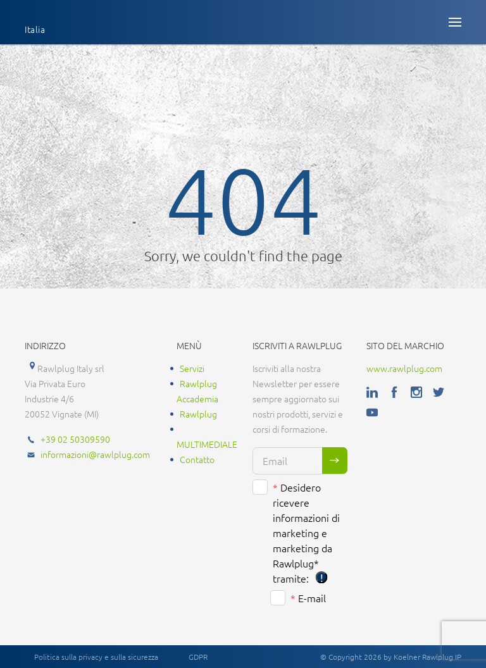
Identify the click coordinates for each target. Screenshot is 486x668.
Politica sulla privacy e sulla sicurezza (96, 657)
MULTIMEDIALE (207, 444)
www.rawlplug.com (404, 368)
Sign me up (334, 460)
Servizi (192, 368)
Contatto (197, 459)
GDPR (198, 657)
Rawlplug (198, 413)
